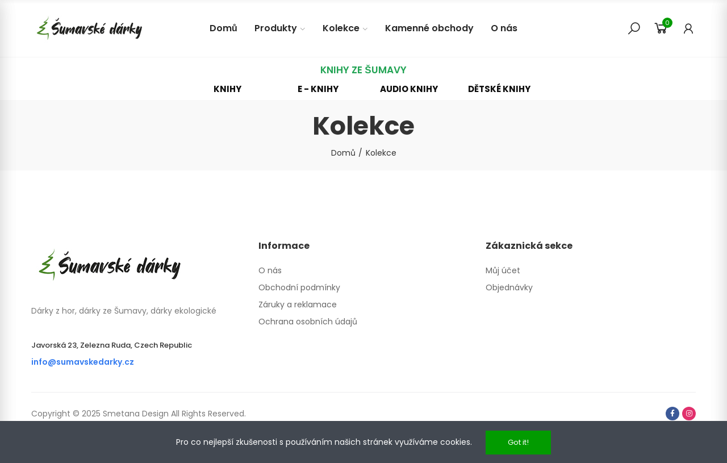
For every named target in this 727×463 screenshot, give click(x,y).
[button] (227, 89)
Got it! (518, 442)
